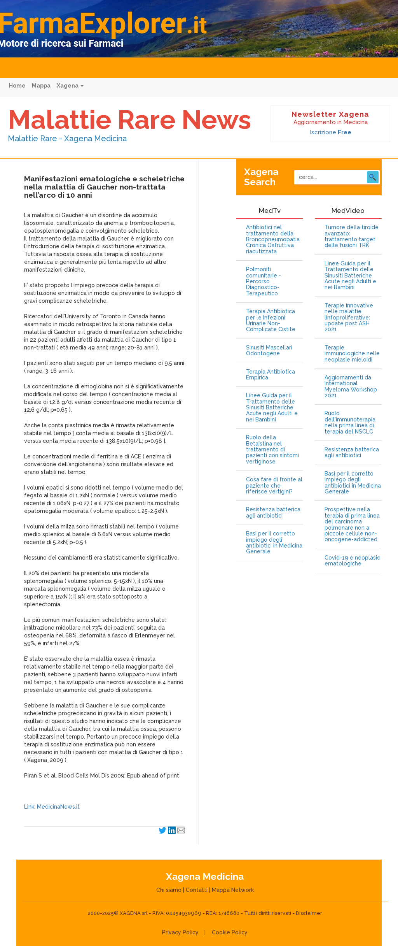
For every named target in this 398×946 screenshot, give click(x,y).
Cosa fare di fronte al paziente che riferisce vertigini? (274, 486)
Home (17, 85)
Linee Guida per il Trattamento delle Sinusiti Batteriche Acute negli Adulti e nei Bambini (272, 408)
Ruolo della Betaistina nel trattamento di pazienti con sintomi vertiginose (272, 450)
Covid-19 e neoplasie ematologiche (353, 561)
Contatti (197, 890)
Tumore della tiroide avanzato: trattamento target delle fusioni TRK (352, 236)
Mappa (41, 85)
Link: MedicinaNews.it (52, 807)
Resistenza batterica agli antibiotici (273, 512)
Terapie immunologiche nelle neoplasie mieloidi (352, 354)
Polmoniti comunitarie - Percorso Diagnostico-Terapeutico (263, 282)
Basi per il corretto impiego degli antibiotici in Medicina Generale (274, 543)
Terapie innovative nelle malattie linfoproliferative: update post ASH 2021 (349, 318)
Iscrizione (330, 132)
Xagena (70, 85)
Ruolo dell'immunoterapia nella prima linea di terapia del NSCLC (350, 422)
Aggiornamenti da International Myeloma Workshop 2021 (351, 386)
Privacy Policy (180, 932)
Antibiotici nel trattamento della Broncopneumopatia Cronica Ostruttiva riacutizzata (273, 239)
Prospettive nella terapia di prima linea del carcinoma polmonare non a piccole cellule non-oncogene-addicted (352, 524)
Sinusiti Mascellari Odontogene (269, 350)
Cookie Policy (230, 932)
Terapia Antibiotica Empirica (270, 375)
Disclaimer (309, 913)
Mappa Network (233, 890)
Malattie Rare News (129, 119)
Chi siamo (169, 890)
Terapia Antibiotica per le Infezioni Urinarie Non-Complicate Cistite (270, 320)
